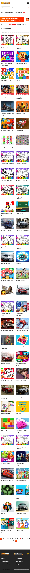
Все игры (3, 558)
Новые (24, 24)
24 (13, 540)
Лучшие (19, 24)
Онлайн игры (19, 558)
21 (25, 538)
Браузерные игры (9, 12)
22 (27, 538)
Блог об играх (19, 561)
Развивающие (18, 12)
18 (17, 538)
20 (22, 538)
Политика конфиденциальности (21, 569)
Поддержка (19, 564)
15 (10, 538)
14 (7, 538)
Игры (2, 12)
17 (15, 538)
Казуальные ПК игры (6, 564)
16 (12, 538)
